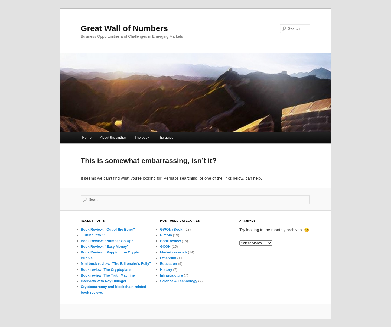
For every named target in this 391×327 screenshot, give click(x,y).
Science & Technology (178, 281)
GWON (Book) (172, 229)
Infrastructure (171, 275)
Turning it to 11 (93, 235)
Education (168, 264)
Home (87, 137)
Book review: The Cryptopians (106, 270)
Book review (170, 241)
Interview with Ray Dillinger (103, 281)
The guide (166, 137)
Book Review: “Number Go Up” (107, 241)
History (166, 270)
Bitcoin (166, 235)
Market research (173, 252)
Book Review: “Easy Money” (105, 247)
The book (142, 137)
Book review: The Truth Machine (108, 275)
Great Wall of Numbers (124, 28)
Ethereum (168, 258)
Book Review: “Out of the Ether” (108, 229)
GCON (165, 247)
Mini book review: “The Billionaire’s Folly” (116, 264)
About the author (113, 137)
